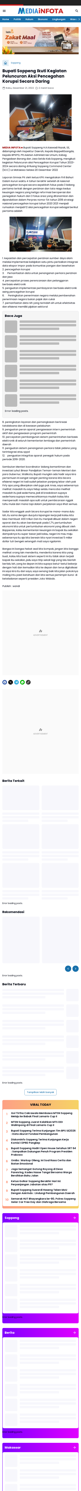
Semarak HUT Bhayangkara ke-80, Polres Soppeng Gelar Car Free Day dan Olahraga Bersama (43, 1200)
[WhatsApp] (22, 682)
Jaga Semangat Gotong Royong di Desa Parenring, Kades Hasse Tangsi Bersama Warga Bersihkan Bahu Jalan (41, 1172)
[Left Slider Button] (68, 969)
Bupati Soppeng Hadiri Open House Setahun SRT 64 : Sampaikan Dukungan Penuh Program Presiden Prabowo (43, 1151)
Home (5, 19)
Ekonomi (43, 19)
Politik (17, 19)
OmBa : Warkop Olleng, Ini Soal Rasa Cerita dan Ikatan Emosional (41, 1162)
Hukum (29, 19)
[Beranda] (5, 63)
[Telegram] (16, 682)
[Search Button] (77, 11)
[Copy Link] (28, 682)
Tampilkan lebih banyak (40, 1092)
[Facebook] (4, 682)
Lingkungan (58, 19)
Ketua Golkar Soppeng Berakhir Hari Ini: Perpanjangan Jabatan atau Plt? (36, 1183)
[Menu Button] (4, 11)
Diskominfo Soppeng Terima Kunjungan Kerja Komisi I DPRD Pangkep (40, 1141)
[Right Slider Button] (78, 19)
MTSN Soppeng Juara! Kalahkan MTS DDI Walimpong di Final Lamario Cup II (37, 1124)
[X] (10, 682)
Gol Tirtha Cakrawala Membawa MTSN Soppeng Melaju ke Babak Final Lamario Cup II (41, 1115)
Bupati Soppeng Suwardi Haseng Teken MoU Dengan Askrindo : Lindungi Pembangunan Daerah (43, 1191)
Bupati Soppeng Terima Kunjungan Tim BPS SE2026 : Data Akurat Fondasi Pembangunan (43, 1132)
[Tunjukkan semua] (74, 1218)
